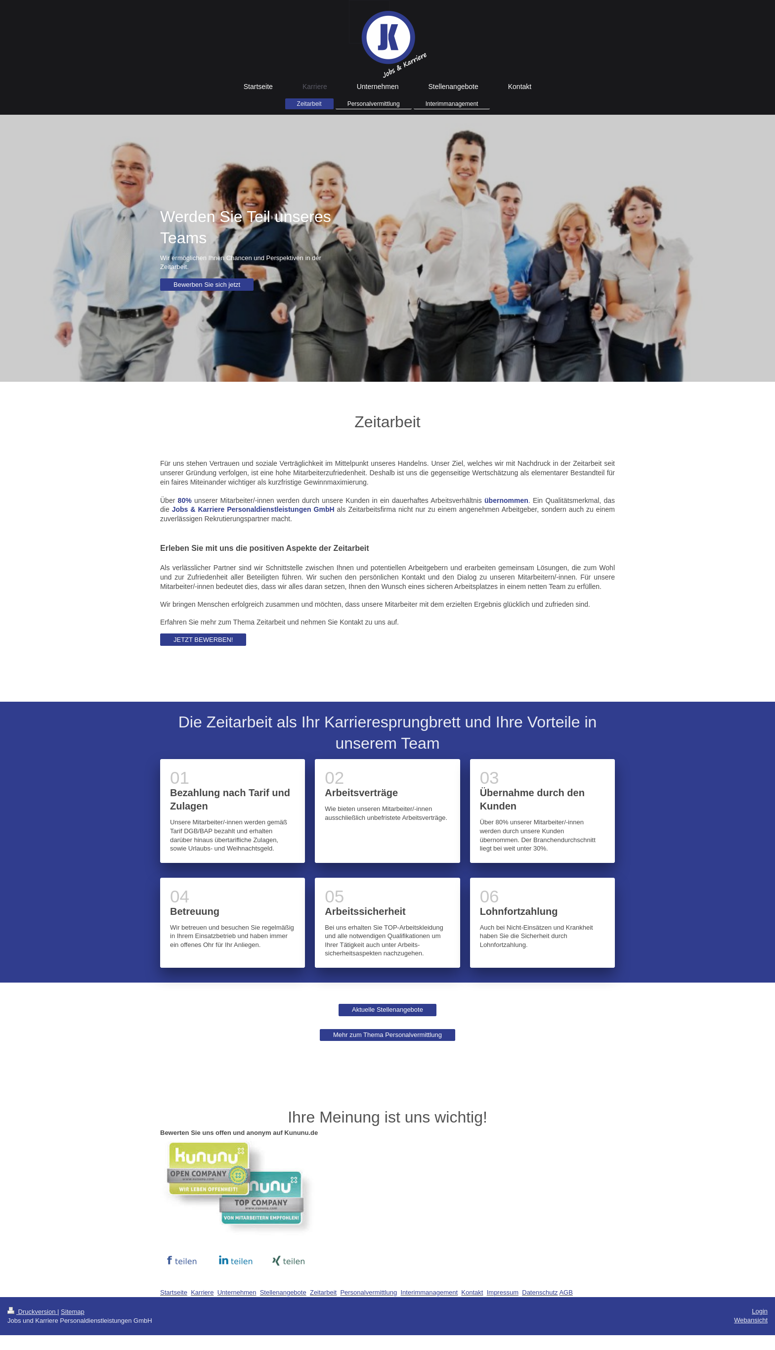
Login (760, 1311)
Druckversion (32, 1311)
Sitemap (73, 1311)
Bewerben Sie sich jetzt (206, 284)
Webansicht (751, 1320)
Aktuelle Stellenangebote (387, 1009)
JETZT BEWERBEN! (203, 639)
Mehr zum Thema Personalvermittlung (387, 1034)
